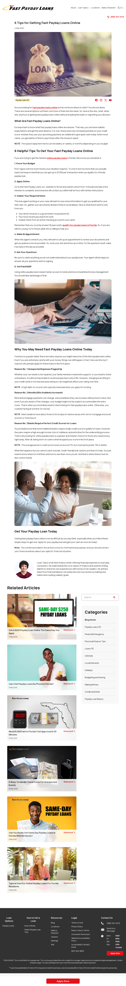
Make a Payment (54, 931)
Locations (55, 926)
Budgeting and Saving (95, 677)
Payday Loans (8, 926)
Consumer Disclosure (80, 934)
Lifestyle (89, 655)
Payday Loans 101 (22, 100)
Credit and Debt (92, 691)
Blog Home (90, 619)
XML (52, 944)
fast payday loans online (45, 107)
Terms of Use (77, 922)
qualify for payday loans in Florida (79, 225)
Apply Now (115, 953)
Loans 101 (89, 648)
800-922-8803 (77, 951)
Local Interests (92, 663)
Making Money (91, 684)
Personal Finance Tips (95, 641)
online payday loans (57, 158)
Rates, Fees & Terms (80, 930)
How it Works (30, 926)
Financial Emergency (94, 634)
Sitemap (54, 940)
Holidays (89, 670)
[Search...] (100, 597)
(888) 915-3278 (115, 17)
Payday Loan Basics (94, 699)
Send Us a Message (108, 929)
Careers (54, 937)
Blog (53, 922)
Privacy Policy (77, 926)
